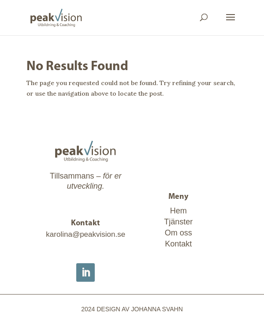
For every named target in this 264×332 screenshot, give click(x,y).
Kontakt (178, 243)
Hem (178, 210)
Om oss (178, 232)
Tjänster (178, 221)
